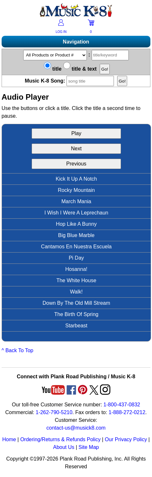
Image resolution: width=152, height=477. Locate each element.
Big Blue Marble (76, 235)
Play (76, 133)
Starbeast (76, 325)
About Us (63, 447)
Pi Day (76, 258)
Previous (76, 163)
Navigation (76, 42)
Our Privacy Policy (126, 439)
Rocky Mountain (76, 190)
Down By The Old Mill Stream (76, 303)
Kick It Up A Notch (76, 179)
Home (9, 439)
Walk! (76, 291)
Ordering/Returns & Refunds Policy (60, 439)
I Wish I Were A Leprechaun (76, 212)
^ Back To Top (18, 350)
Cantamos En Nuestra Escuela (76, 246)
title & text (80, 69)
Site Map (88, 447)
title (53, 69)
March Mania (76, 201)
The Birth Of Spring (76, 314)
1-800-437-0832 (121, 404)
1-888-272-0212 (126, 412)
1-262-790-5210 (53, 412)
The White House (76, 280)
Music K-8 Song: (71, 81)
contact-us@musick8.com (76, 428)
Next (76, 148)
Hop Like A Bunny (76, 224)
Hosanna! (76, 269)
